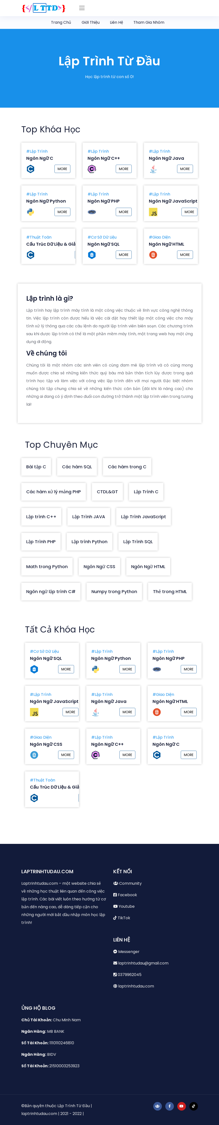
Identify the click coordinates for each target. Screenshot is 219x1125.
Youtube (124, 906)
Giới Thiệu (90, 22)
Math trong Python (47, 566)
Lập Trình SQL (138, 542)
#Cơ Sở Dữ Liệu (102, 237)
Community (127, 883)
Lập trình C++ (41, 517)
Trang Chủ (60, 22)
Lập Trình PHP (41, 542)
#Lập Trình (37, 151)
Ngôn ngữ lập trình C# (51, 591)
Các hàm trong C (127, 467)
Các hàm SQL (77, 467)
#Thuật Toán (39, 237)
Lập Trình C (146, 492)
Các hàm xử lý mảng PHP (53, 492)
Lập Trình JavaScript (143, 517)
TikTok (121, 918)
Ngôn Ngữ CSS (99, 566)
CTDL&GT (107, 492)
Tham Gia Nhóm (151, 21)
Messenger (126, 951)
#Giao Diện (159, 237)
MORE (62, 169)
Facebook (125, 895)
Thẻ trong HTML (170, 591)
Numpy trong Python (114, 591)
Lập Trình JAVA (88, 517)
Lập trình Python (89, 542)
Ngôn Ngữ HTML (148, 566)
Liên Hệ (116, 22)
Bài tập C (36, 467)
